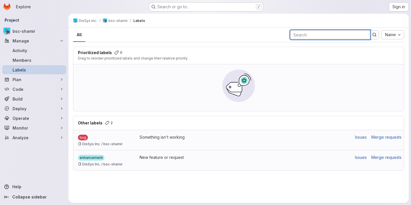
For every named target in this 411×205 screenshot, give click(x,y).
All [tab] (79, 34)
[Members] (34, 60)
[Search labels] (330, 34)
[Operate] (34, 118)
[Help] (34, 186)
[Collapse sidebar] (34, 197)
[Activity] (34, 50)
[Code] (34, 89)
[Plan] (34, 79)
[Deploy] (34, 108)
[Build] (34, 98)
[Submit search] (374, 34)
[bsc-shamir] (34, 31)
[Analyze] (34, 137)
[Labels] (34, 69)
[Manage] (34, 40)
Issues (361, 137)
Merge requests (386, 137)
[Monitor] (34, 127)
